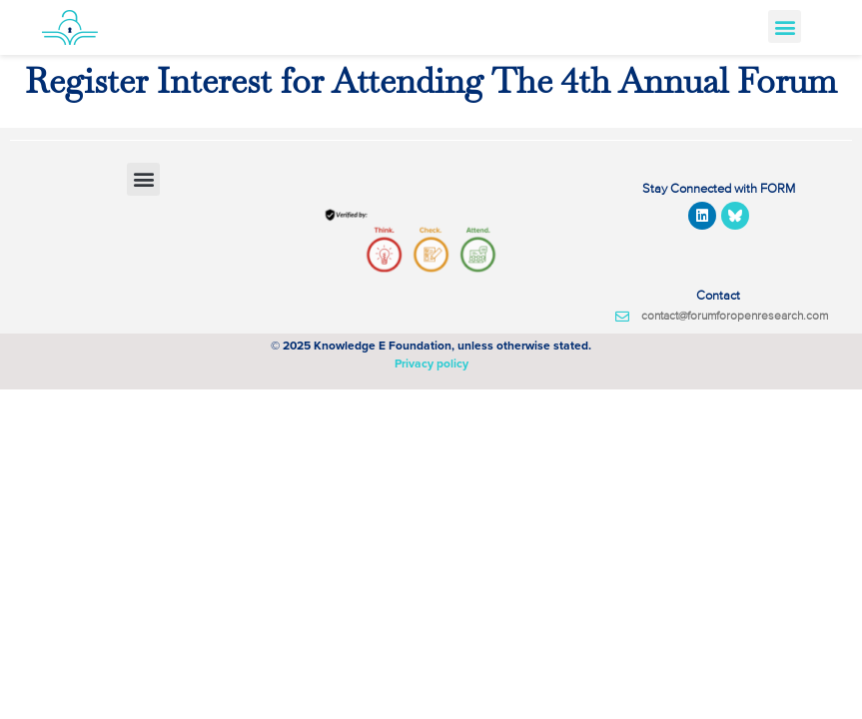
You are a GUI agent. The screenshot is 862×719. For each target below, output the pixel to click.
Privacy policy (431, 363)
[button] (784, 26)
